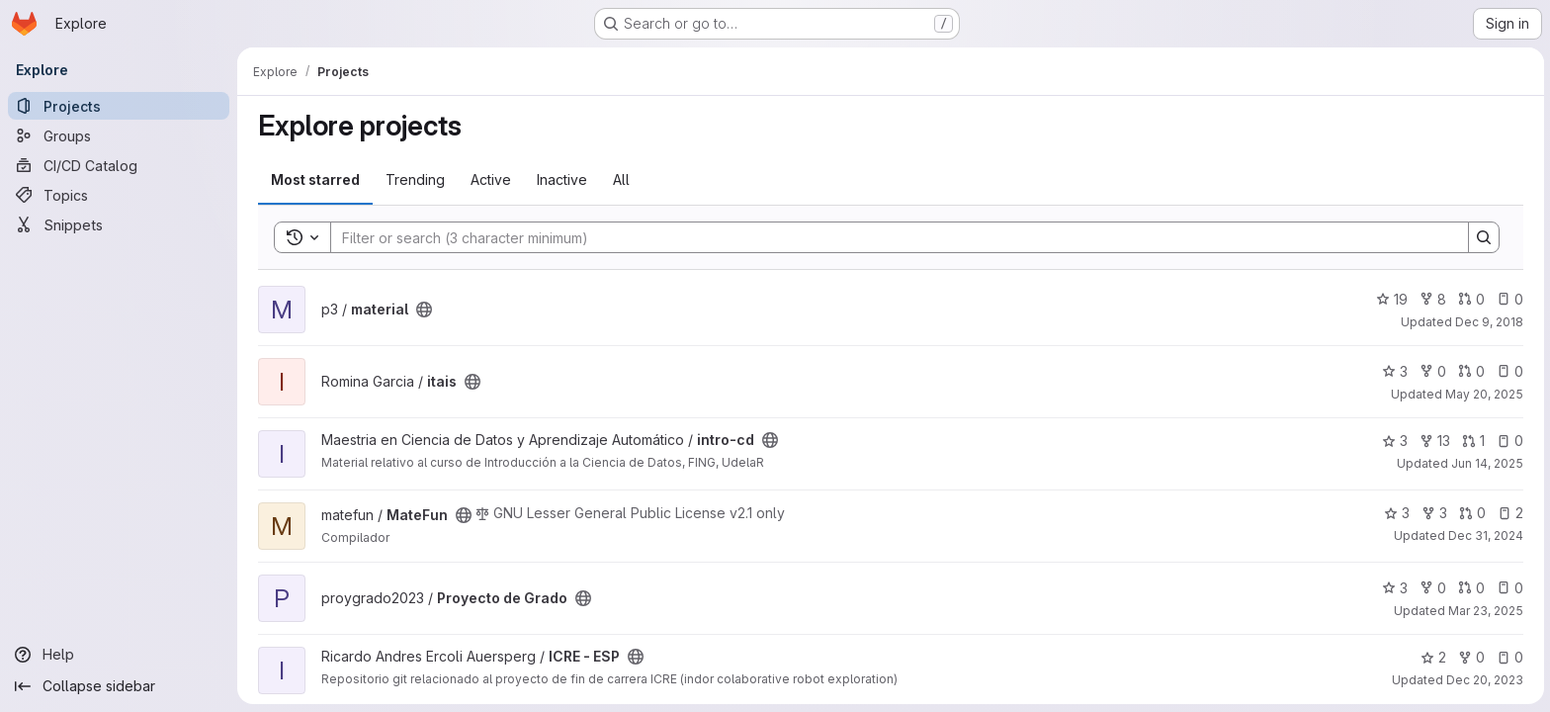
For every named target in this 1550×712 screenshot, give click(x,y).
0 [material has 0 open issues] (1509, 299)
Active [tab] (490, 179)
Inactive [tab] (561, 179)
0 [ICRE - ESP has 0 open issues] (1509, 657)
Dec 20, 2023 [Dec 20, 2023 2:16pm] (1483, 679)
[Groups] (118, 135)
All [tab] (620, 179)
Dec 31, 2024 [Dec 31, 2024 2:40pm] (1484, 535)
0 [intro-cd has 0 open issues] (1509, 440)
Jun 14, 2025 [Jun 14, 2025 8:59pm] (1486, 463)
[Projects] (118, 106)
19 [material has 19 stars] (1391, 299)
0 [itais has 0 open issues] (1509, 371)
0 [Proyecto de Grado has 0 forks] (1432, 587)
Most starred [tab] (314, 179)
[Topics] (118, 195)
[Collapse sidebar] (118, 686)
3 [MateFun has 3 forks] (1433, 512)
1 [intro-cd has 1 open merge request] (1472, 440)
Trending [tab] (414, 179)
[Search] (888, 237)
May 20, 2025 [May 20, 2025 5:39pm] (1483, 394)
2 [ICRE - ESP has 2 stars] (1432, 657)
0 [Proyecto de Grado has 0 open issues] (1509, 587)
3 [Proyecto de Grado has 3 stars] (1394, 587)
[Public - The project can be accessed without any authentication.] (423, 309)
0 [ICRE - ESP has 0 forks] (1470, 657)
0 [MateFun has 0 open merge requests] (1471, 512)
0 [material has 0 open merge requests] (1470, 299)
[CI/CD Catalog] (118, 165)
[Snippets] (118, 224)
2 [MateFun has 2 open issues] (1509, 512)
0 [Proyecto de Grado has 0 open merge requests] (1470, 587)
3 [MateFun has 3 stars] (1396, 512)
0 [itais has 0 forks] (1432, 371)
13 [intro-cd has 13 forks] (1434, 440)
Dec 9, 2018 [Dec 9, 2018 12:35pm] (1488, 321)
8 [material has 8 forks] (1432, 299)
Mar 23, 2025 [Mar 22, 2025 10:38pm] (1484, 610)
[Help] (118, 654)
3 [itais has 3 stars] (1394, 371)
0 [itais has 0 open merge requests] (1470, 371)
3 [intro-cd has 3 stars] (1394, 440)
